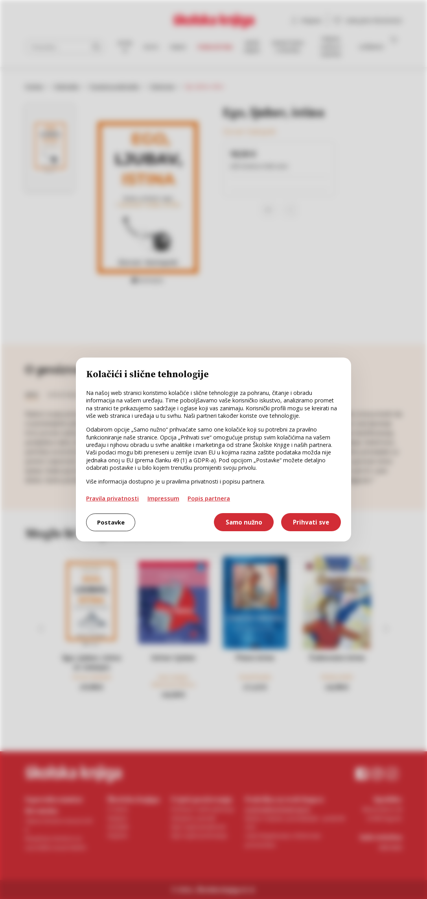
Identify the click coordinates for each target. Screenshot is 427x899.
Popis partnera (209, 498)
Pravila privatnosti (112, 498)
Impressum (163, 498)
